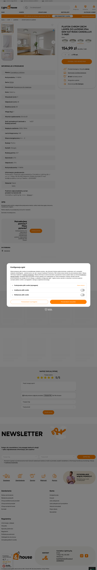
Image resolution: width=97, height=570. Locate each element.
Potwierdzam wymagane (29, 302)
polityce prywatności (28, 274)
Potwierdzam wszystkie (68, 302)
